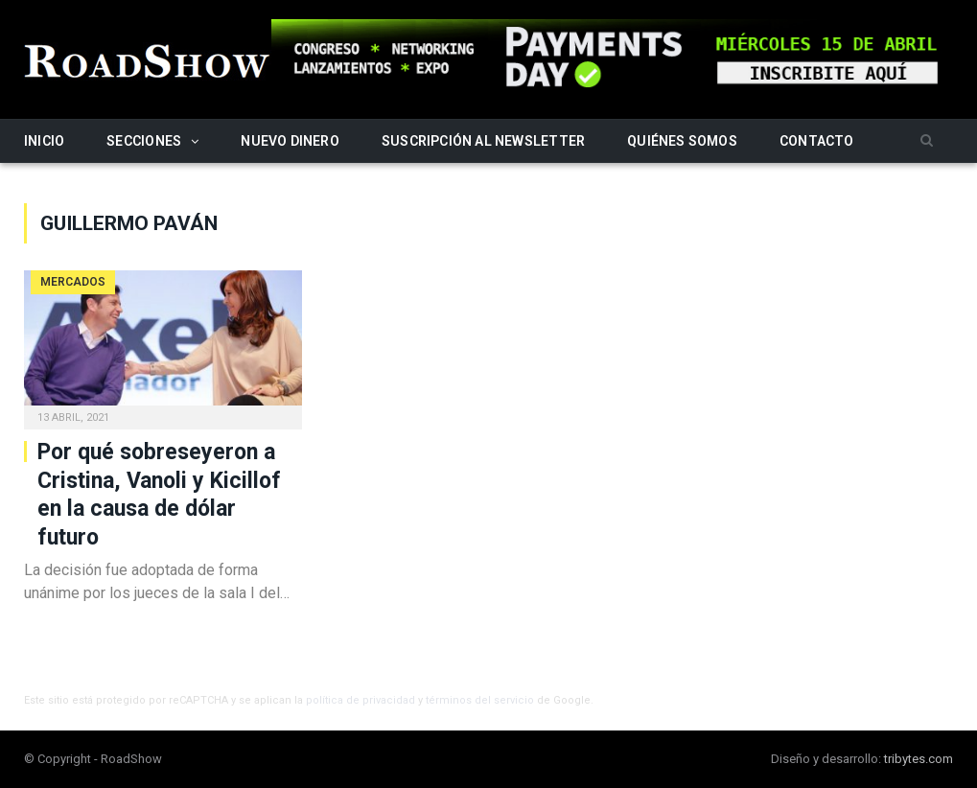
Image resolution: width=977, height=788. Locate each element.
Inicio (44, 141)
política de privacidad (360, 700)
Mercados (72, 282)
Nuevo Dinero (290, 141)
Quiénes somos (682, 141)
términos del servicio (480, 700)
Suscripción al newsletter (483, 141)
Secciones (143, 141)
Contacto (816, 141)
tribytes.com (918, 759)
